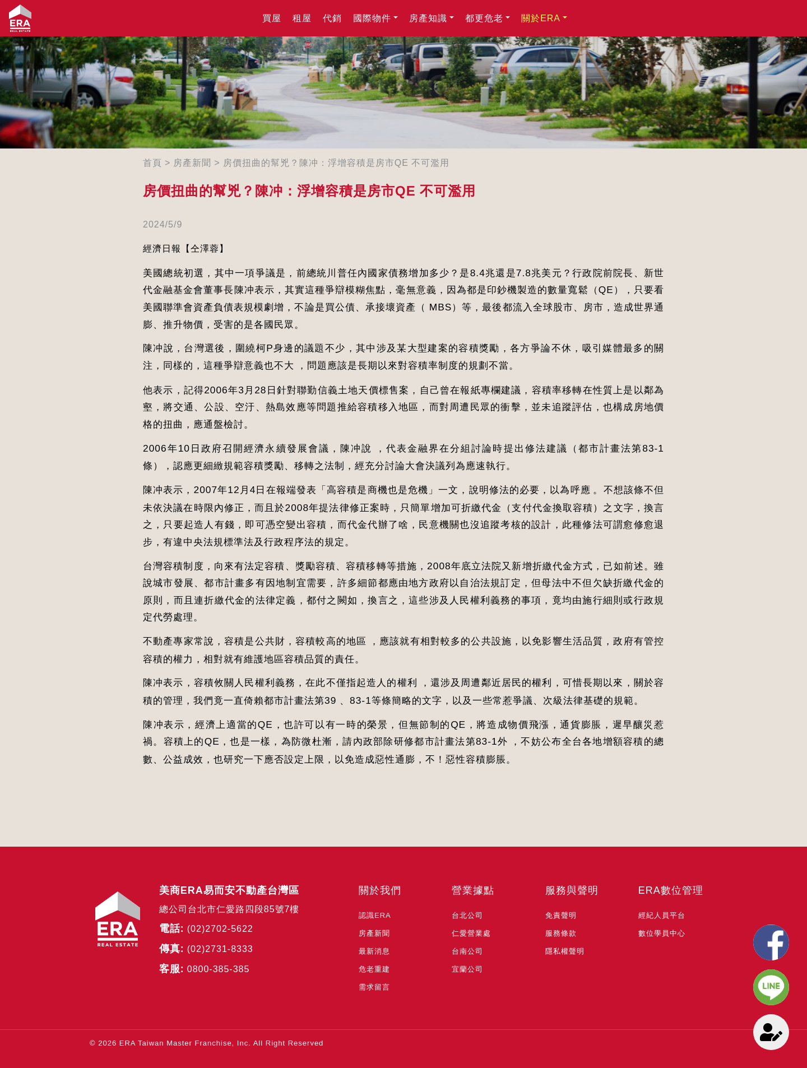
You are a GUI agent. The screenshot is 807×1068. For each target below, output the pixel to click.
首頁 (152, 163)
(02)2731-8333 (220, 949)
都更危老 (484, 18)
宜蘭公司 (467, 969)
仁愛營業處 (471, 933)
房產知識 (428, 18)
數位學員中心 (661, 933)
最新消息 (374, 951)
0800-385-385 (218, 969)
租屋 (302, 18)
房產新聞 (192, 163)
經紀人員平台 (661, 915)
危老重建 (374, 969)
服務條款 (561, 933)
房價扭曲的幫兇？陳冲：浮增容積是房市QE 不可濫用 (336, 163)
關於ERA (540, 18)
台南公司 (467, 951)
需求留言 (374, 987)
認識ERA (375, 915)
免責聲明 (561, 915)
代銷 (332, 18)
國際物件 (372, 18)
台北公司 (467, 915)
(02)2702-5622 (220, 929)
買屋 (271, 18)
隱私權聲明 (565, 951)
